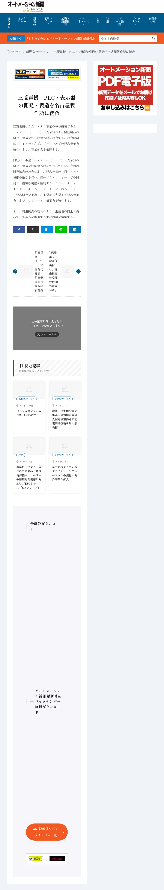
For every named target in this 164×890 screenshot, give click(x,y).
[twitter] (33, 229)
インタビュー (22, 19)
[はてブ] (47, 229)
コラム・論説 (120, 21)
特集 (107, 19)
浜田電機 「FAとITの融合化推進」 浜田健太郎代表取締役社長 (39, 271)
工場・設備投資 (65, 21)
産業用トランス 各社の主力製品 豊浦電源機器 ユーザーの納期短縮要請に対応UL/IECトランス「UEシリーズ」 (28, 477)
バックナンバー (136, 21)
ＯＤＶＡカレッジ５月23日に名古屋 (28, 413)
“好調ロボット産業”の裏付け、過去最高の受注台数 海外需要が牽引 (54, 271)
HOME (8, 22)
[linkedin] (75, 229)
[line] (61, 229)
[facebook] (19, 229)
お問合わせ (153, 19)
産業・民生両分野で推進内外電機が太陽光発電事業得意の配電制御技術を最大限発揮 (64, 419)
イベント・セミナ (83, 21)
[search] (153, 38)
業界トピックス (48, 21)
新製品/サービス (37, 51)
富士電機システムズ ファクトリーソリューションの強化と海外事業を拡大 (66, 473)
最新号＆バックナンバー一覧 (46, 831)
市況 (98, 19)
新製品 (34, 21)
